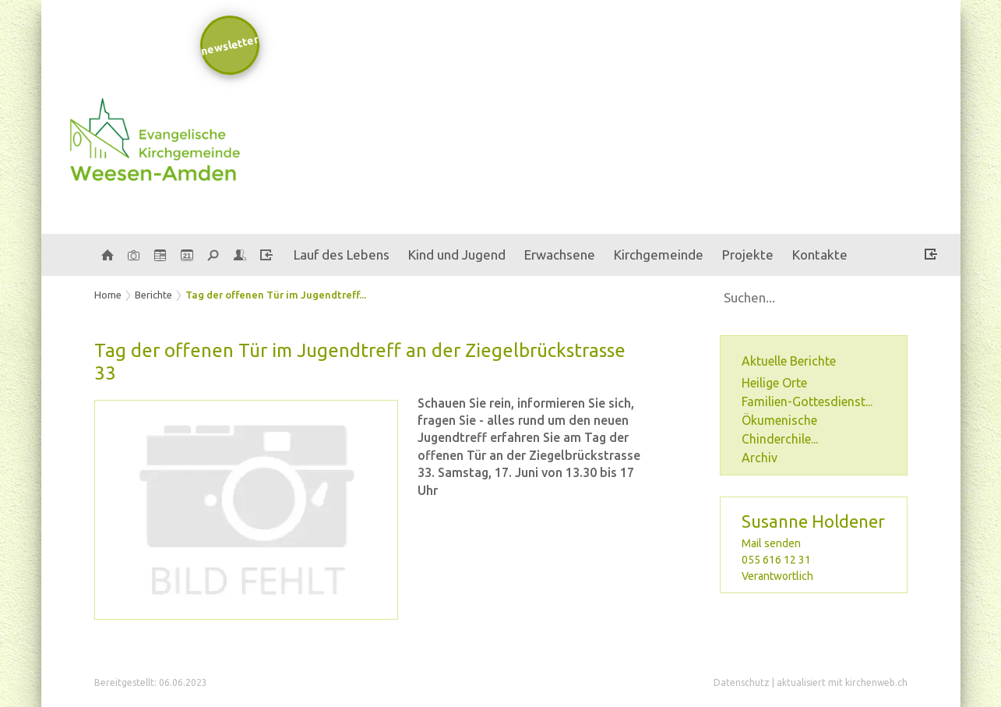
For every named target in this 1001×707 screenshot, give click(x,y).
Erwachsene (559, 254)
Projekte (748, 254)
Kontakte (820, 254)
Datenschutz (742, 682)
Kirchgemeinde (658, 254)
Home (108, 294)
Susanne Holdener (813, 521)
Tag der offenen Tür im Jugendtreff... (275, 294)
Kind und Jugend (457, 254)
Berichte (153, 294)
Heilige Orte (774, 383)
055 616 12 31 (776, 559)
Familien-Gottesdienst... (807, 401)
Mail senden (771, 543)
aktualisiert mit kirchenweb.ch (842, 682)
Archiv (759, 458)
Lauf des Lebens (341, 254)
